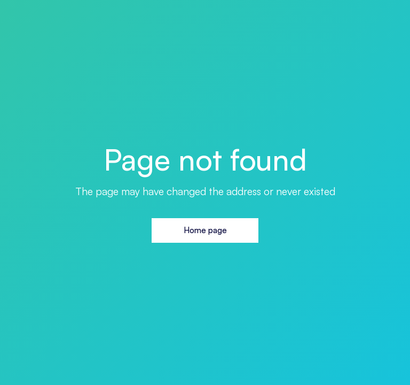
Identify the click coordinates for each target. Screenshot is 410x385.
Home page (205, 230)
